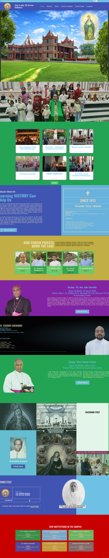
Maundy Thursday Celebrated (81, 147)
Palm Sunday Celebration (27, 174)
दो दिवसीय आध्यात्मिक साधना (54, 174)
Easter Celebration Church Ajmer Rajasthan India (27, 148)
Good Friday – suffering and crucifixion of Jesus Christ (54, 148)
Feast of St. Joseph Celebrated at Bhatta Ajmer (81, 174)
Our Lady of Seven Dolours (24, 6)
